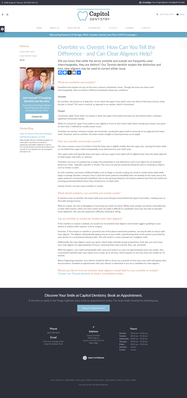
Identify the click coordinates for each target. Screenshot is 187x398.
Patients (113, 28)
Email (182, 14)
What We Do (74, 28)
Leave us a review (96, 357)
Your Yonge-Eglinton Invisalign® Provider (162, 2)
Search (133, 380)
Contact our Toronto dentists (74, 273)
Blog (22, 60)
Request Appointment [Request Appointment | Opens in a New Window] (93, 308)
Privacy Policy (99, 380)
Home (39, 28)
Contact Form (57, 344)
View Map (93, 343)
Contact (146, 28)
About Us (54, 28)
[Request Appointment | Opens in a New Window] (173, 44)
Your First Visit (27, 51)
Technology (94, 28)
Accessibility (110, 380)
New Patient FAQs (28, 56)
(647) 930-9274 (167, 14)
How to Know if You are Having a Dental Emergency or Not (36, 135)
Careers (130, 28)
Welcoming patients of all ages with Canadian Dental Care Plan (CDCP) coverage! (92, 34)
